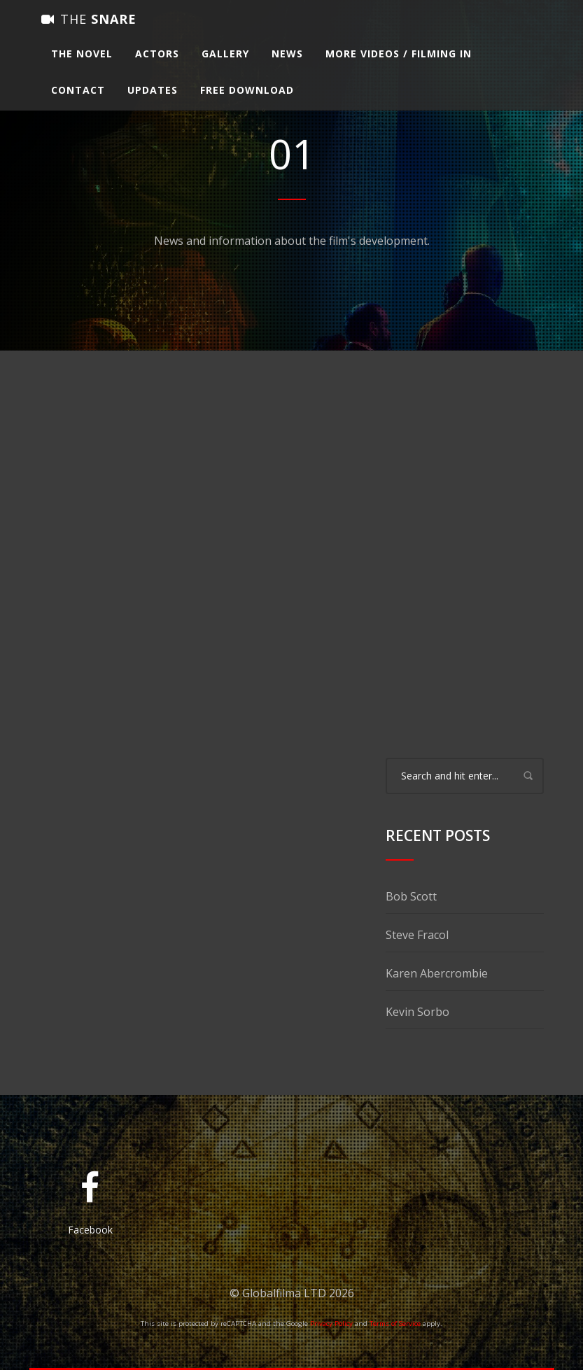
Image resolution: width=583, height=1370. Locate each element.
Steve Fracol (417, 934)
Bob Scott (411, 896)
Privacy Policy (331, 1323)
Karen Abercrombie (437, 973)
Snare (88, 31)
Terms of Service (395, 1323)
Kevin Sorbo (417, 1011)
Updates (152, 102)
